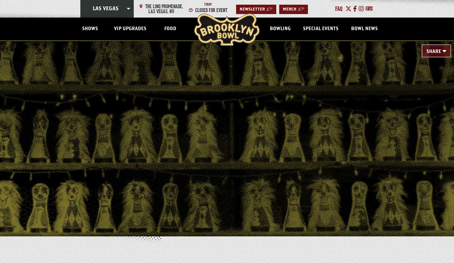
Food (170, 28)
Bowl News (364, 28)
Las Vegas (105, 8)
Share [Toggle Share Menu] (433, 51)
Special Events (320, 28)
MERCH (293, 9)
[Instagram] (361, 9)
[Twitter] (348, 9)
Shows (90, 28)
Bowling (280, 28)
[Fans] (369, 9)
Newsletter (256, 9)
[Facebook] (355, 9)
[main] (227, 129)
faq (339, 9)
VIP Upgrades (130, 28)
